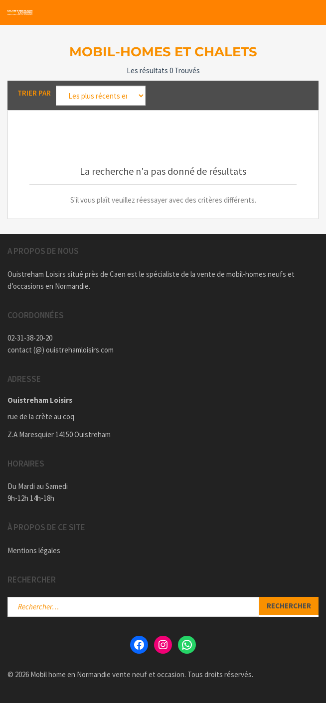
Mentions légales (33, 550)
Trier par (34, 93)
